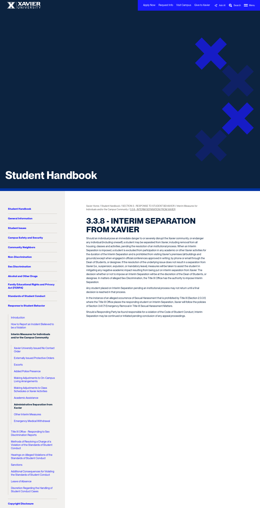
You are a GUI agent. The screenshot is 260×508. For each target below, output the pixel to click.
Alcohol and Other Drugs (22, 276)
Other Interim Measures (27, 414)
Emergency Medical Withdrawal (32, 421)
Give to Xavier (202, 5)
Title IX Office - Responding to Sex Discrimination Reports (30, 433)
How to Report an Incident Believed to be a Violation (32, 326)
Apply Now (149, 5)
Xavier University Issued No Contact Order (34, 350)
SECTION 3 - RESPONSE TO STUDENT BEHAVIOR (148, 206)
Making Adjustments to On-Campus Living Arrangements (34, 379)
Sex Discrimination (19, 266)
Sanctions (16, 464)
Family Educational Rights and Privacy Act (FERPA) (31, 286)
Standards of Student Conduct (26, 296)
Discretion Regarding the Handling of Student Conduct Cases (31, 489)
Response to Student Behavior (26, 305)
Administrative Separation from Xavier (33, 406)
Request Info (166, 5)
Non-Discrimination (20, 256)
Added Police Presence (27, 371)
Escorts (18, 364)
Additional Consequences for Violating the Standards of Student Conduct (32, 473)
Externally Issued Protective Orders (34, 358)
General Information (20, 218)
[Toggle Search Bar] (234, 5)
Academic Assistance (26, 397)
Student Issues (17, 228)
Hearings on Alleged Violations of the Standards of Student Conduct (31, 456)
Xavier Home (92, 206)
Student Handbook (51, 175)
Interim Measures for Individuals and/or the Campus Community (30, 336)
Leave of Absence (21, 481)
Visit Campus (183, 5)
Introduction (18, 317)
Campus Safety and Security (25, 237)
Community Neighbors (21, 247)
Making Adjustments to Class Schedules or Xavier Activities (30, 389)
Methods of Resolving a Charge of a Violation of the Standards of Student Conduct (31, 445)
